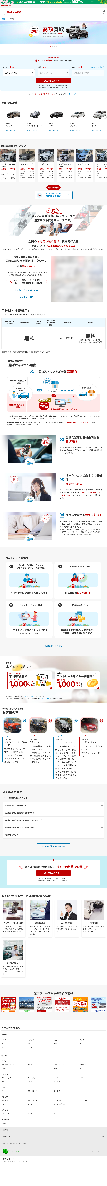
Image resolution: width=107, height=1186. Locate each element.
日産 (55, 1040)
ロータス (57, 1091)
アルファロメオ (33, 1100)
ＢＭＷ (29, 1064)
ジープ (56, 1078)
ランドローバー (33, 1091)
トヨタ (3, 1040)
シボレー (83, 1078)
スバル (29, 1043)
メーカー (9, 67)
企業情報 (5, 1143)
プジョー (30, 1113)
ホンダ (82, 1040)
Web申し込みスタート (53, 80)
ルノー (56, 1113)
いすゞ (29, 1047)
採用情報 (25, 1143)
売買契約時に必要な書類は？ (15, 805)
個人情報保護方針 (15, 1143)
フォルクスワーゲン (61, 1064)
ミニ (29, 1068)
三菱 (55, 1043)
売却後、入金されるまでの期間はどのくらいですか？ (24, 820)
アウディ (83, 1064)
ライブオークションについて (26, 290)
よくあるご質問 (26, 297)
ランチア (30, 1104)
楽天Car (4, 19)
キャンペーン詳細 (27, 696)
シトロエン (5, 1113)
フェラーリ (84, 1100)
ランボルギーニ (59, 1104)
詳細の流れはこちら (53, 646)
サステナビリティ (26, 1161)
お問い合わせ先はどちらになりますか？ (19, 827)
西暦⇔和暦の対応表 (97, 67)
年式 (77, 67)
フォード (57, 1081)
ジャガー (4, 1091)
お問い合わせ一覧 (15, 1161)
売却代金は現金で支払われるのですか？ (19, 813)
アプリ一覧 (6, 1161)
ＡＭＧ (56, 1068)
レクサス (30, 1040)
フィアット (58, 1100)
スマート (83, 1068)
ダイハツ (4, 1047)
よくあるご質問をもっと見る (53, 846)
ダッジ (3, 1081)
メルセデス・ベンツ (8, 1064)
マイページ (71, 93)
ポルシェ (4, 1068)
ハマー (29, 1081)
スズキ (82, 1043)
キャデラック (6, 1078)
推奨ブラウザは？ (11, 835)
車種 (42, 67)
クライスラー (32, 1078)
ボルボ (3, 1123)
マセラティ (5, 1104)
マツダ (3, 1043)
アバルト (4, 1100)
